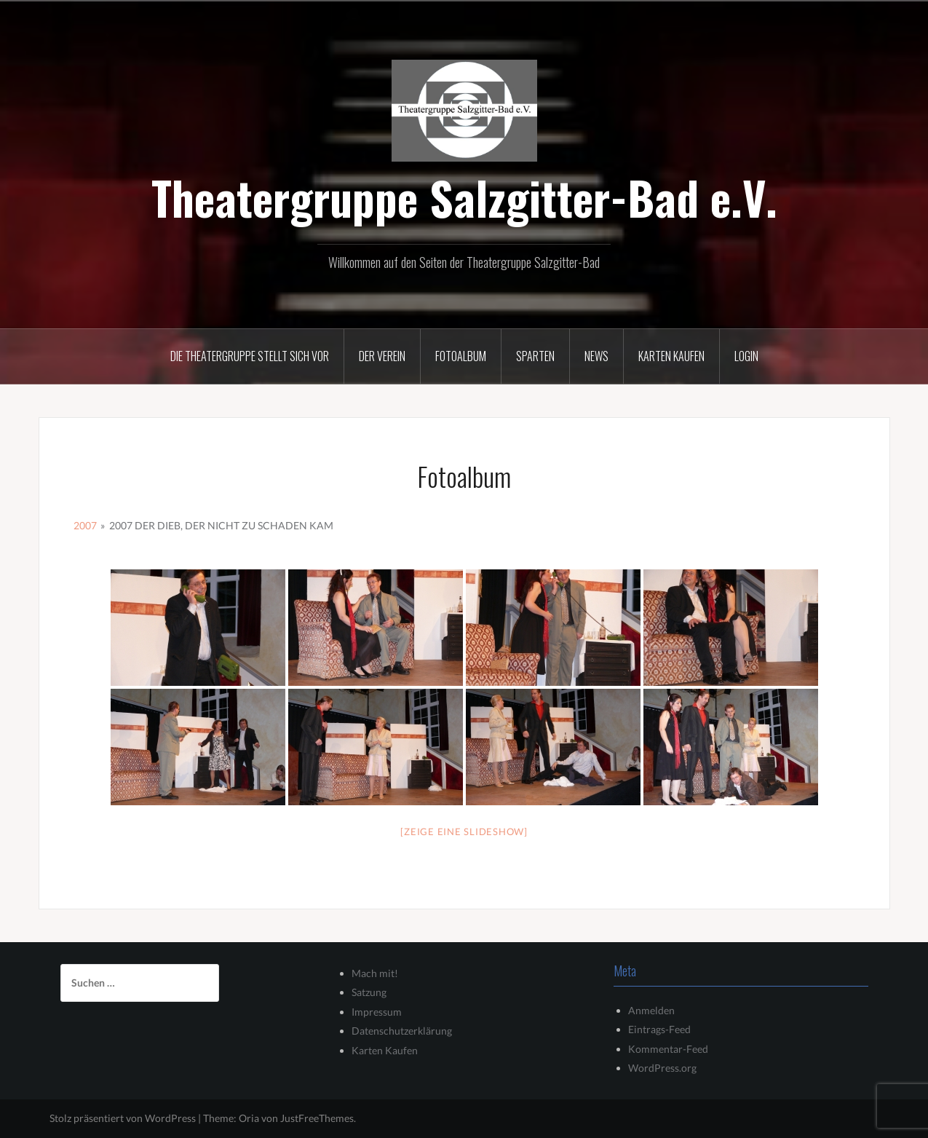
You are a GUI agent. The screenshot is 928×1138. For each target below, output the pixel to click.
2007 (85, 525)
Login (746, 356)
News (596, 356)
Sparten (535, 356)
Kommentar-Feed (668, 1049)
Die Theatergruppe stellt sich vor (249, 356)
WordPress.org (662, 1068)
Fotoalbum (460, 356)
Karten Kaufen (385, 1050)
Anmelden (651, 1010)
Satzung (369, 992)
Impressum (377, 1011)
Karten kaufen (671, 356)
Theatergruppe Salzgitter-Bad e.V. (464, 197)
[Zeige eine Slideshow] (464, 831)
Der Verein (382, 356)
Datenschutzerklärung (402, 1030)
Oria (249, 1118)
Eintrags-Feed (659, 1029)
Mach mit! (375, 973)
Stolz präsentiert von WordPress (122, 1118)
